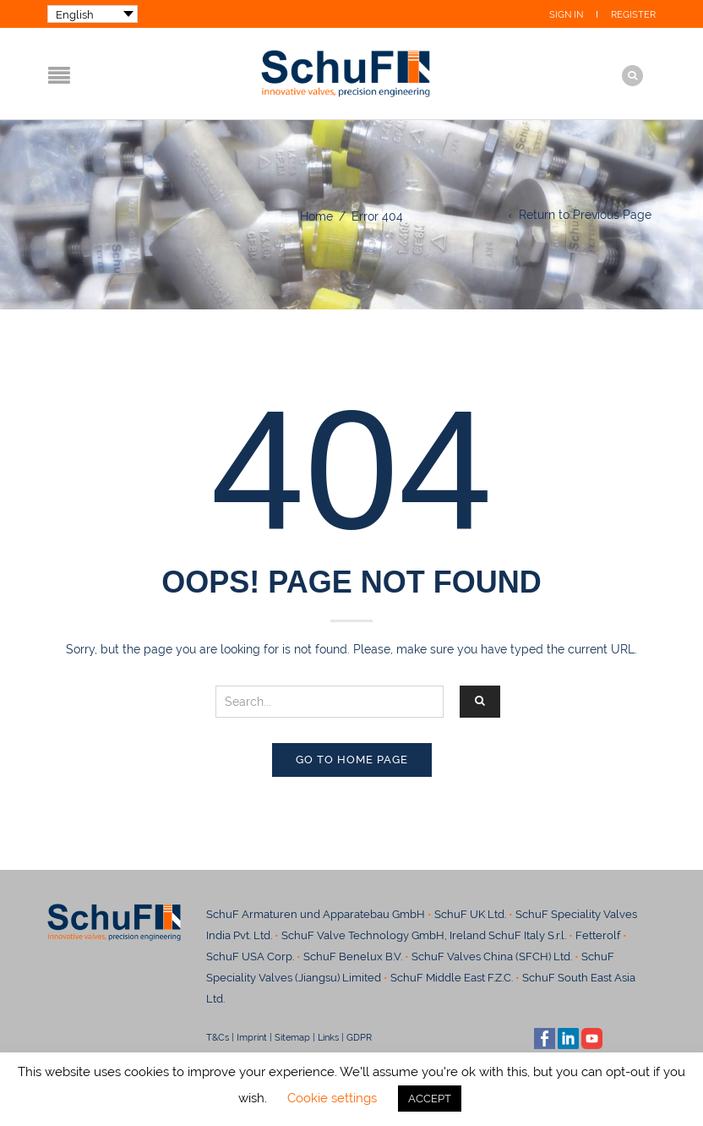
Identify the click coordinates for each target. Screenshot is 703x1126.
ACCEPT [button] (429, 1098)
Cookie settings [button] (332, 1098)
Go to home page (352, 759)
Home (316, 216)
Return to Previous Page (585, 214)
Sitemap (292, 1037)
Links (328, 1037)
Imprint (252, 1037)
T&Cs (217, 1037)
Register (633, 14)
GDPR (359, 1037)
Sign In (566, 14)
